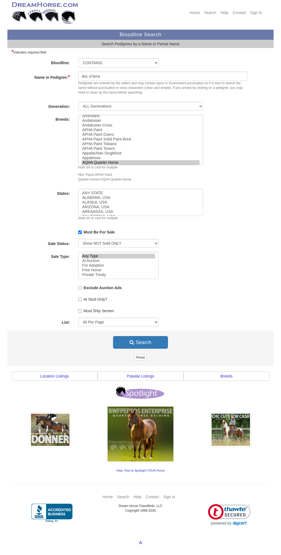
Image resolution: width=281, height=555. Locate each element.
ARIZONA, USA (140, 207)
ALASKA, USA (140, 202)
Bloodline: (60, 63)
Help (225, 12)
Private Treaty (118, 274)
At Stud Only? (92, 299)
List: (66, 322)
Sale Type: (60, 256)
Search (210, 12)
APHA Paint (140, 130)
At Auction (118, 260)
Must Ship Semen (96, 311)
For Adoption (118, 265)
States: (63, 193)
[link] (229, 515)
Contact (239, 12)
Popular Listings (140, 376)
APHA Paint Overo (140, 134)
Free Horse (118, 270)
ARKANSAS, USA (140, 211)
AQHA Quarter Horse (140, 162)
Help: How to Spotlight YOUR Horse (140, 470)
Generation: (59, 106)
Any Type (118, 256)
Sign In (256, 12)
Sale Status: (59, 243)
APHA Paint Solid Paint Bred (140, 139)
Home (195, 12)
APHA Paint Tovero (140, 148)
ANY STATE (140, 193)
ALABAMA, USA (140, 197)
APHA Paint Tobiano (140, 144)
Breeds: (62, 119)
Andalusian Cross (140, 125)
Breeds (226, 376)
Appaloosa (140, 158)
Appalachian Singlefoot (140, 153)
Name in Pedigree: (52, 77)
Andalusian (140, 120)
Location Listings (54, 376)
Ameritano (140, 116)
